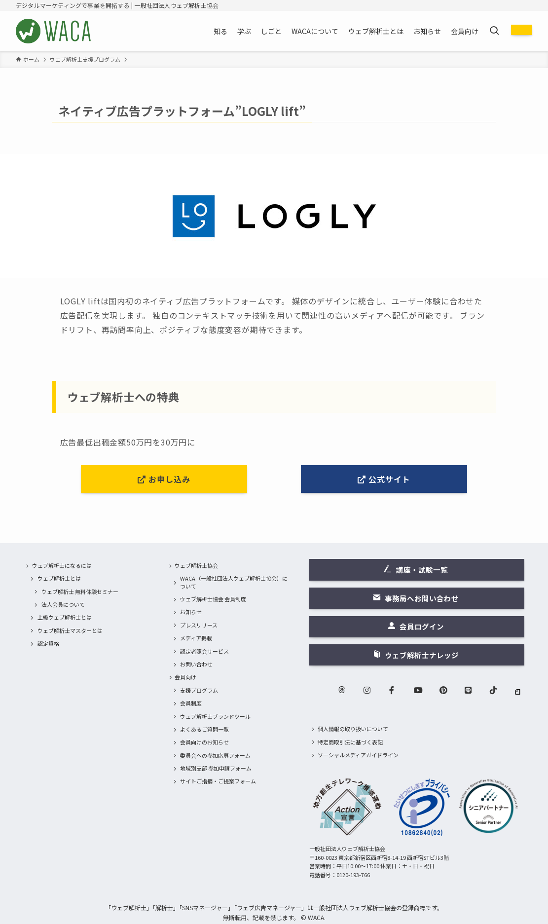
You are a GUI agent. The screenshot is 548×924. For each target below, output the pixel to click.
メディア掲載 (196, 638)
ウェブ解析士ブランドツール (215, 716)
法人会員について (63, 604)
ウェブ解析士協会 (196, 565)
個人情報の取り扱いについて (353, 729)
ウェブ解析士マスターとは (70, 630)
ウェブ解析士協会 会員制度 (213, 599)
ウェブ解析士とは (59, 578)
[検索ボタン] (494, 31)
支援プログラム (199, 690)
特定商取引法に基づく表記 (350, 742)
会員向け (185, 677)
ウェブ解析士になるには (62, 565)
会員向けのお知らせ (204, 742)
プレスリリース (199, 625)
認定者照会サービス (204, 651)
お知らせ (191, 612)
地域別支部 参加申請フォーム (216, 768)
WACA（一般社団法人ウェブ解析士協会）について (234, 582)
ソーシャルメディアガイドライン (358, 755)
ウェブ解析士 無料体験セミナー (79, 591)
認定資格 (48, 643)
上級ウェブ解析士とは (64, 617)
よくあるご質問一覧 (204, 729)
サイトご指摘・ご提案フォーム (218, 781)
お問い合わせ (196, 664)
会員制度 (191, 703)
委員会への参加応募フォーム (215, 755)
